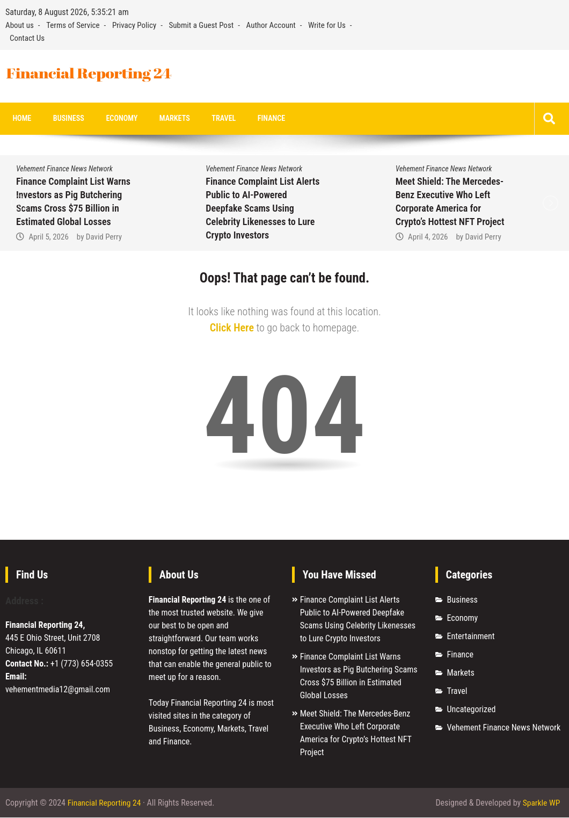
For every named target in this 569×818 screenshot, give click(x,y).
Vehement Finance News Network (64, 169)
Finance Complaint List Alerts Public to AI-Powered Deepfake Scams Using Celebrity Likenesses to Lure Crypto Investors (262, 208)
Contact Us (27, 38)
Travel (206, 118)
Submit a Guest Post (201, 25)
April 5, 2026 (48, 237)
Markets (160, 118)
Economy (111, 118)
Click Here (232, 328)
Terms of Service (72, 25)
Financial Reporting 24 (105, 803)
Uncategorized (471, 710)
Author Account (271, 25)
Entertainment (471, 637)
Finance (250, 118)
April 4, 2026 (428, 237)
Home (20, 118)
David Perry (104, 237)
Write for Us (327, 25)
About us (19, 25)
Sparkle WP (540, 803)
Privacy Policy (134, 25)
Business (62, 118)
